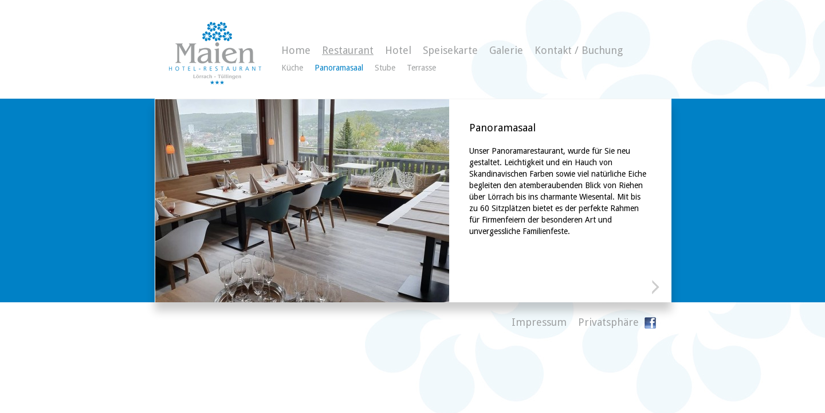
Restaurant (348, 50)
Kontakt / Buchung (579, 50)
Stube (385, 67)
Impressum (539, 322)
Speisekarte (450, 50)
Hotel (398, 50)
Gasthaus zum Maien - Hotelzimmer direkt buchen (215, 53)
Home (296, 50)
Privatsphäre (608, 322)
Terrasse (421, 67)
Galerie (506, 50)
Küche (292, 67)
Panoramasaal (339, 67)
